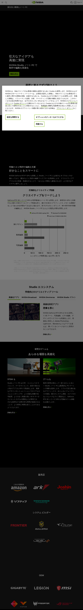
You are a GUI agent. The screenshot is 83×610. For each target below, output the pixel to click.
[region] (41, 108)
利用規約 (44, 106)
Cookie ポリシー (20, 103)
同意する (39, 124)
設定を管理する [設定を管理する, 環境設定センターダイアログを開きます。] (13, 117)
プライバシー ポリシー (65, 108)
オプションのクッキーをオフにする (50, 117)
